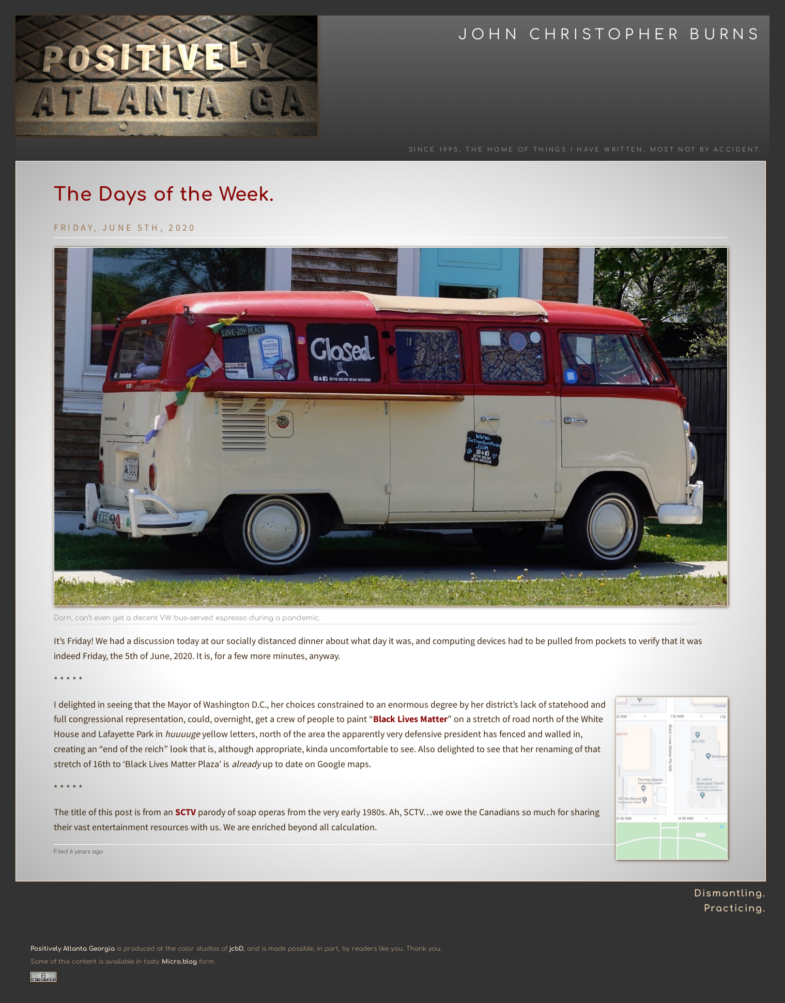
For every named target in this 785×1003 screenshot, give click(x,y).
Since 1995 (434, 149)
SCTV (185, 812)
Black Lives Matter (410, 719)
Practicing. (735, 908)
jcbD (236, 948)
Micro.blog (179, 961)
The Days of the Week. (164, 194)
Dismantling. (730, 893)
